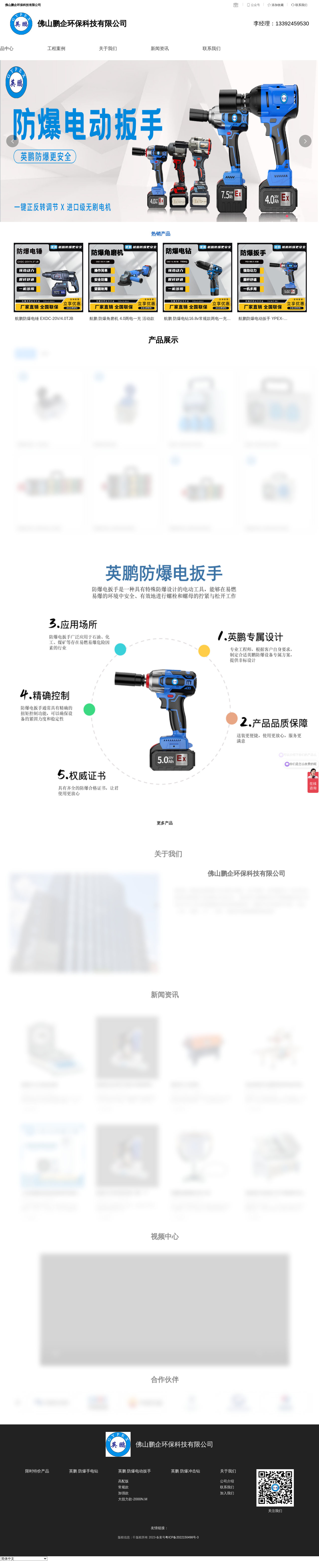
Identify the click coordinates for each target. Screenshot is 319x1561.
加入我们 (227, 1493)
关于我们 (108, 48)
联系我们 (212, 48)
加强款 (123, 1493)
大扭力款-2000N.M (132, 1499)
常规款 (123, 1487)
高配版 (123, 1481)
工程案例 (56, 48)
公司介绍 (227, 1481)
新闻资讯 (160, 48)
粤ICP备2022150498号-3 (181, 1537)
